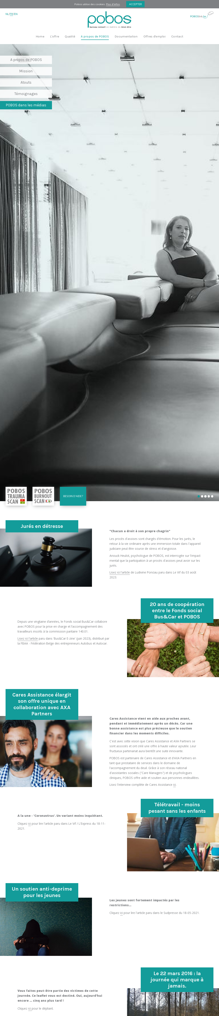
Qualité (70, 36)
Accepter (135, 4)
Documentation (126, 36)
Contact (177, 36)
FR (11, 14)
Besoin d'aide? (73, 496)
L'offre (54, 36)
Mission (26, 71)
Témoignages (26, 94)
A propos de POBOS (95, 36)
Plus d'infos (113, 4)
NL (7, 14)
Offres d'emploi (155, 36)
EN (16, 14)
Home (40, 36)
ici (174, 785)
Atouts (26, 82)
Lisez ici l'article (120, 572)
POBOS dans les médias (26, 105)
